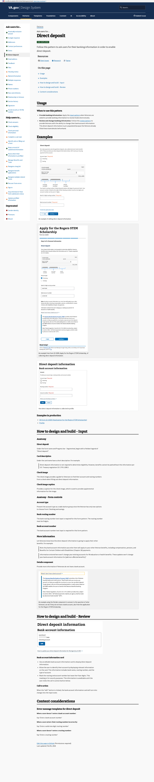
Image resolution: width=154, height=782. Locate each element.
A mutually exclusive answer (13, 33)
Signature (10, 106)
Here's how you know (39, 1)
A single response (13, 38)
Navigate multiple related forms (15, 178)
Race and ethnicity (13, 93)
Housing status (12, 72)
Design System (25, 7)
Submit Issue (140, 16)
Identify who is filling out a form (15, 142)
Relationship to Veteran (15, 97)
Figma (67, 60)
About (92, 16)
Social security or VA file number (15, 111)
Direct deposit (12, 55)
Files (8, 68)
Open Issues (43, 60)
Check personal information (12, 132)
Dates (9, 51)
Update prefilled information (12, 199)
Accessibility (81, 16)
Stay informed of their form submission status (15, 193)
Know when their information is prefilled (14, 155)
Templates (38, 16)
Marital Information (13, 76)
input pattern (75, 115)
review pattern (85, 121)
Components (13, 16)
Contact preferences (14, 46)
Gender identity (12, 210)
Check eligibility (12, 126)
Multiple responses (13, 80)
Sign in (9, 187)
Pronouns (10, 215)
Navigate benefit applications (12, 172)
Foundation (50, 16)
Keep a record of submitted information (14, 148)
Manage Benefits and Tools (14, 161)
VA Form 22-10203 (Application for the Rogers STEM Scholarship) (63, 420)
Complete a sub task (14, 137)
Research (56, 60)
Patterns (26, 16)
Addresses (10, 42)
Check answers (12, 122)
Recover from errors (14, 183)
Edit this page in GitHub (45, 743)
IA (71, 16)
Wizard (9, 219)
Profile (41, 423)
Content (63, 16)
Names (9, 84)
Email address (11, 59)
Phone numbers (12, 89)
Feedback (10, 63)
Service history (12, 101)
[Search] (132, 7)
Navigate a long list (13, 166)
